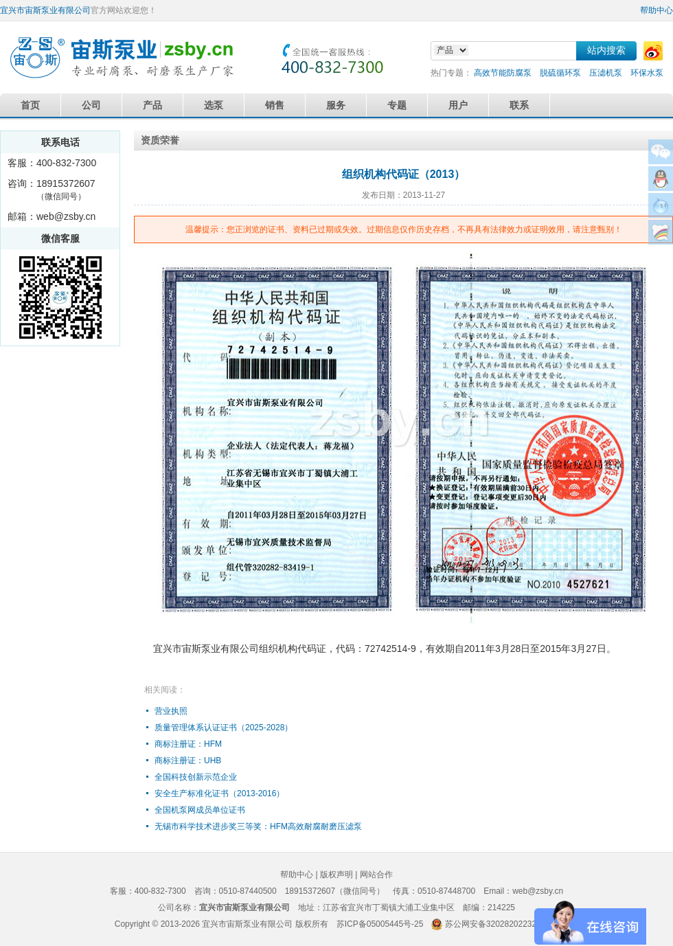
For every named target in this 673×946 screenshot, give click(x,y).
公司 (91, 105)
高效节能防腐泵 (503, 73)
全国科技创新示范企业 (196, 777)
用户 (458, 105)
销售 (274, 105)
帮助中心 (656, 10)
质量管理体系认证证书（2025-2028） (224, 727)
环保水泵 (646, 73)
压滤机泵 (605, 73)
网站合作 (376, 874)
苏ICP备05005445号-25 (380, 924)
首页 (30, 105)
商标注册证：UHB (188, 760)
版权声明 (336, 874)
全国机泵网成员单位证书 (200, 810)
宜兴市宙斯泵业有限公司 (45, 10)
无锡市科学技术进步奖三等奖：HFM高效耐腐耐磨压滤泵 (258, 826)
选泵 (213, 105)
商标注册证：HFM (188, 744)
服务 (335, 105)
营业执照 (171, 711)
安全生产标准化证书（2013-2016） (219, 793)
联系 (519, 105)
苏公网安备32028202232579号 (501, 924)
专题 (397, 105)
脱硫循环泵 (560, 73)
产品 (152, 105)
